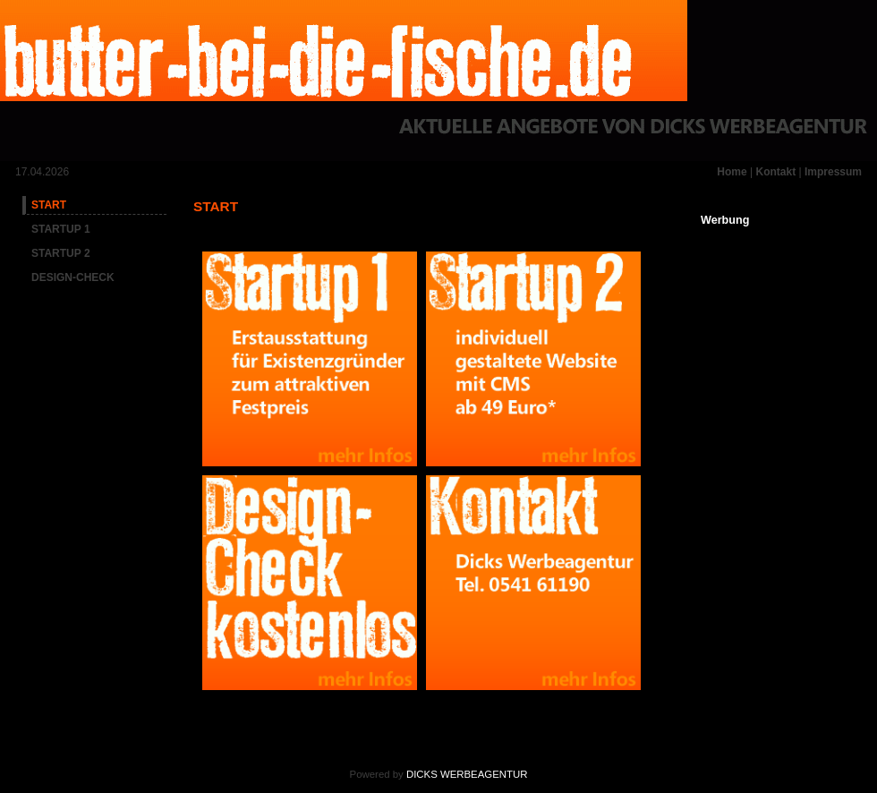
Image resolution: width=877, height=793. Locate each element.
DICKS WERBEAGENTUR (466, 774)
